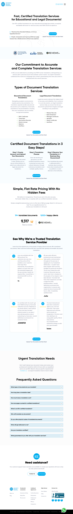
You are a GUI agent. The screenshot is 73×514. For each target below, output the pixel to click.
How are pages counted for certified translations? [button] (25, 403)
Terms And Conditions (45, 511)
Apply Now (22, 495)
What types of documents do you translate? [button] (23, 387)
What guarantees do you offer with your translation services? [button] (28, 435)
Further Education (35, 493)
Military (32, 501)
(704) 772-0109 (55, 491)
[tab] (36, 387)
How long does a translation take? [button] (21, 392)
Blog (11, 495)
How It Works (44, 491)
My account (22, 497)
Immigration (33, 504)
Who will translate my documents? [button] (21, 414)
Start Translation (52, 33)
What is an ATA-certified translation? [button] (21, 408)
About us (12, 493)
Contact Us (32, 473)
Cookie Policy (36, 511)
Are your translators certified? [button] (19, 430)
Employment (33, 495)
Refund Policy (54, 511)
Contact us (23, 370)
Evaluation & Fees (24, 493)
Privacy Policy (28, 511)
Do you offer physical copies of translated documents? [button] (26, 419)
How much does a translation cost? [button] (21, 398)
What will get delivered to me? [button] (20, 425)
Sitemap (61, 511)
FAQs (42, 493)
